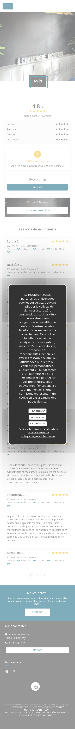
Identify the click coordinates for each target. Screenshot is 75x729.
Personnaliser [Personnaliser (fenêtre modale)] (37, 423)
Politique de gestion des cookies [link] (38, 436)
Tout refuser (37, 417)
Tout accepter (37, 410)
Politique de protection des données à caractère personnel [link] (39, 430)
